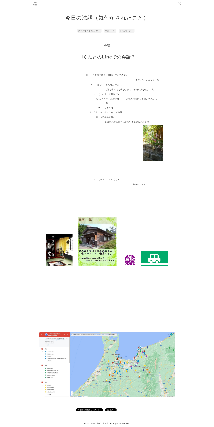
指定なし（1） (126, 30)
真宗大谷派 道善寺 (99, 423)
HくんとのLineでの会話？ (107, 57)
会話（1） (110, 30)
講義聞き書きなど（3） (89, 30)
